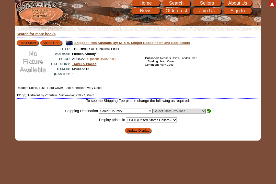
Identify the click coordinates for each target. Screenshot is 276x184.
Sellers (207, 3)
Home (146, 3)
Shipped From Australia (132, 43)
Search (176, 3)
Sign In (238, 10)
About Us (237, 3)
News (145, 10)
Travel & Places (84, 64)
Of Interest (176, 10)
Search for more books (36, 34)
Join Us (207, 10)
